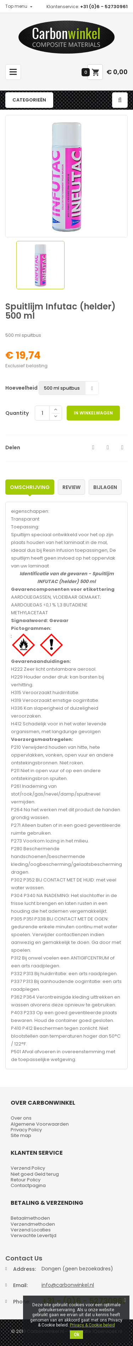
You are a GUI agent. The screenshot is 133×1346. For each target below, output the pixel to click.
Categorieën (29, 100)
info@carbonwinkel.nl (67, 1285)
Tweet (107, 447)
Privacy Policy (26, 1129)
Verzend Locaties (31, 1229)
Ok (76, 1334)
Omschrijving (30, 487)
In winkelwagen (93, 413)
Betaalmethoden (30, 1218)
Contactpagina (28, 1185)
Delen (93, 447)
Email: (20, 1285)
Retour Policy (25, 1179)
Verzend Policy (28, 1168)
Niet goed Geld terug (35, 1174)
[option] (40, 265)
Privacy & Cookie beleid (92, 1325)
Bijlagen (105, 487)
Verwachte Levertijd (33, 1235)
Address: (24, 1269)
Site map (21, 1135)
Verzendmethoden (33, 1224)
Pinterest (122, 447)
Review (71, 487)
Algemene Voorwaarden (40, 1124)
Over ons (21, 1118)
